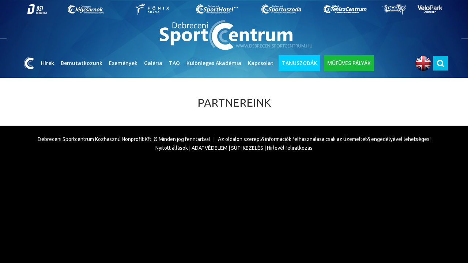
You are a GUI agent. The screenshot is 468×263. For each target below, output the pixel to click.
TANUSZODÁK (299, 63)
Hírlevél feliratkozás (290, 148)
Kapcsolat (260, 63)
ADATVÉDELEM (209, 148)
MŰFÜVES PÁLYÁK (349, 63)
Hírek (47, 63)
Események (123, 63)
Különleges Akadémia (213, 63)
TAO (174, 63)
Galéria (153, 63)
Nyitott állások (171, 148)
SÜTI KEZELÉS (247, 148)
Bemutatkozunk (81, 63)
